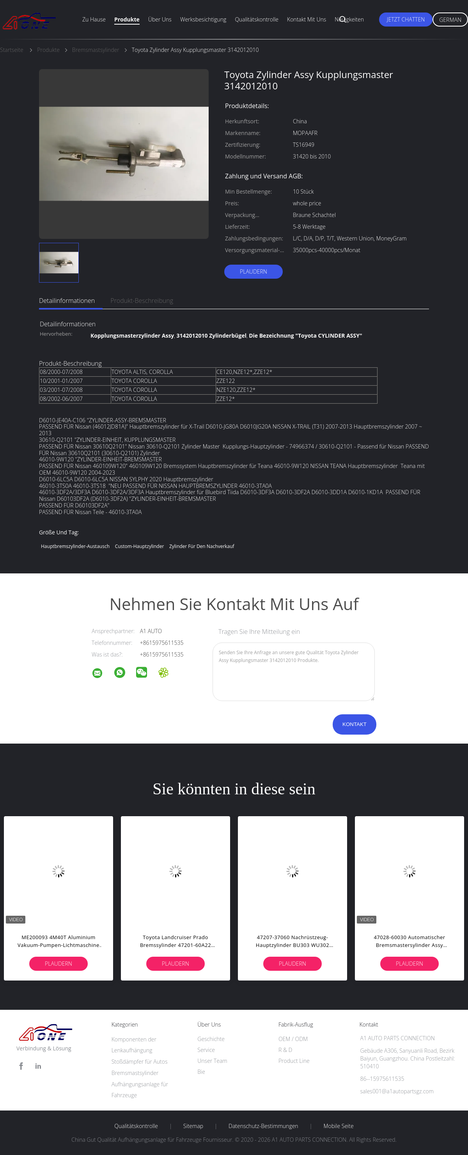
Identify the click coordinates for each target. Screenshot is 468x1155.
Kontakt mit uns (306, 19)
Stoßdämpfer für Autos (140, 1061)
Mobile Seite (338, 1126)
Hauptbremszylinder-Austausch (75, 546)
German (450, 19)
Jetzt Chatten (406, 19)
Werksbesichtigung (203, 19)
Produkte (127, 19)
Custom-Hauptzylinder (139, 546)
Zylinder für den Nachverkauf (201, 546)
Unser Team (212, 1060)
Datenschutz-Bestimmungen (263, 1126)
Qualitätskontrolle (256, 19)
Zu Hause (94, 19)
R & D (285, 1050)
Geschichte (211, 1039)
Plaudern (253, 271)
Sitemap (193, 1126)
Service (206, 1050)
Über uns (160, 19)
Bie (201, 1071)
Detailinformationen (67, 300)
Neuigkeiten (349, 19)
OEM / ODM (293, 1039)
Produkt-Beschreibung (141, 300)
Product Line (294, 1060)
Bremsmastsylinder (135, 1073)
